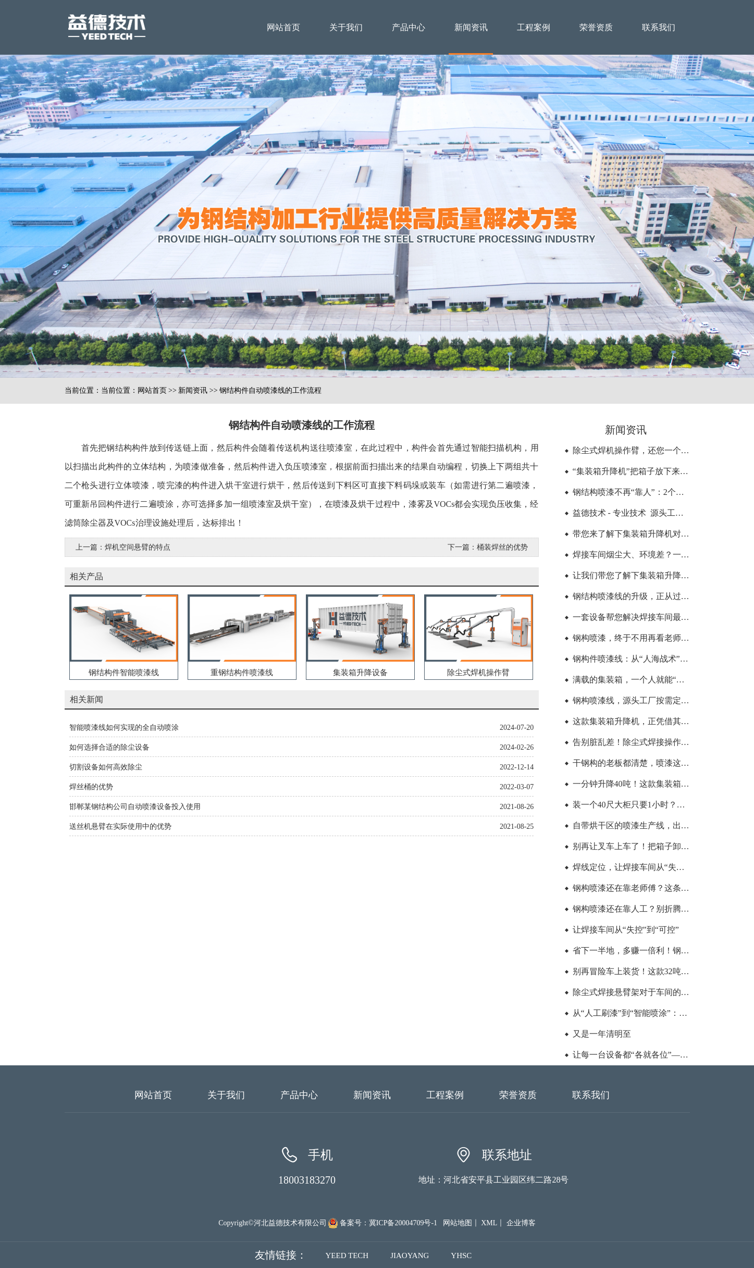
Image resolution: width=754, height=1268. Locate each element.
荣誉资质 (596, 27)
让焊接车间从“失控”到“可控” (626, 929)
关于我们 (346, 27)
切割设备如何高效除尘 (105, 767)
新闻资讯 (471, 27)
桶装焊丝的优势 (502, 547)
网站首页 (283, 27)
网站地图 (457, 1223)
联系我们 (658, 27)
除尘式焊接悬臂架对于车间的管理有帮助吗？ (656, 992)
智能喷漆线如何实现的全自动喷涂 (124, 727)
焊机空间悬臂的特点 (137, 547)
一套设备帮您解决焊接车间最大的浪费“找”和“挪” (663, 617)
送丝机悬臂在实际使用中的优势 (120, 826)
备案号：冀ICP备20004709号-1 (388, 1223)
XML (489, 1223)
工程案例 (533, 27)
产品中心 (408, 27)
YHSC (461, 1255)
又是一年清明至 (602, 1033)
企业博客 (521, 1223)
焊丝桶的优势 (91, 787)
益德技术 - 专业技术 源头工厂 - (632, 512)
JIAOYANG (409, 1255)
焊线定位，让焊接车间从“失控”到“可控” (647, 867)
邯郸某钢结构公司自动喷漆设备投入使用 (135, 807)
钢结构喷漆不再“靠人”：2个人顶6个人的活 (651, 492)
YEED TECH (347, 1255)
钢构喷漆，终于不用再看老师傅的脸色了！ (652, 637)
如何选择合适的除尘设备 (109, 747)
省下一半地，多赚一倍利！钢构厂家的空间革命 (660, 950)
